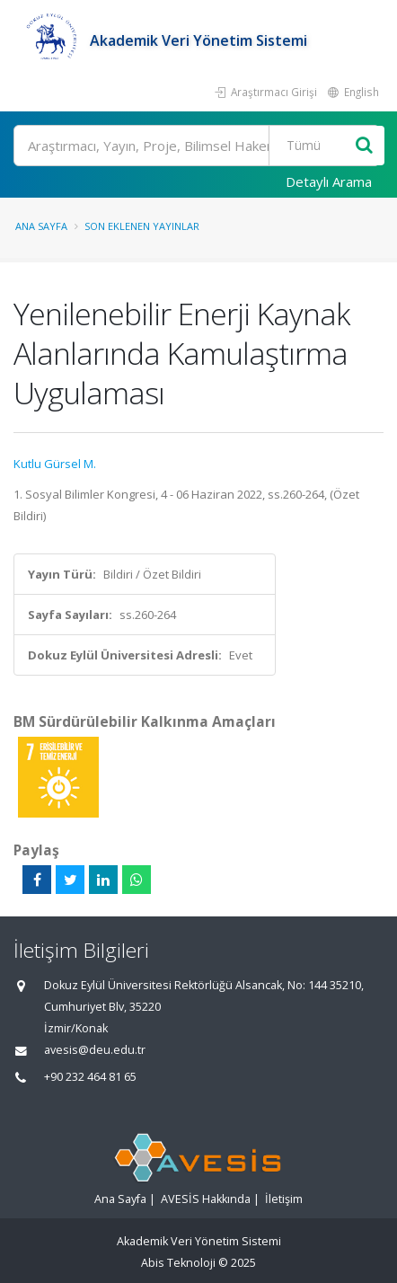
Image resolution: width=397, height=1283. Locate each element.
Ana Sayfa (41, 226)
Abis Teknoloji (178, 1262)
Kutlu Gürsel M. (54, 464)
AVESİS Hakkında (206, 1199)
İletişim (284, 1199)
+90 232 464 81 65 (90, 1076)
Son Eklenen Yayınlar (141, 226)
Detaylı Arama (329, 181)
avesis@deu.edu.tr (95, 1049)
